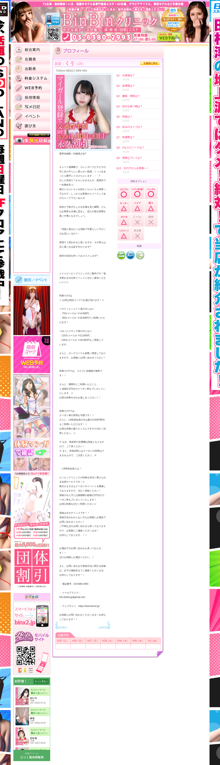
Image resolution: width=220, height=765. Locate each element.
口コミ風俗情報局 (32, 757)
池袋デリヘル (32, 753)
